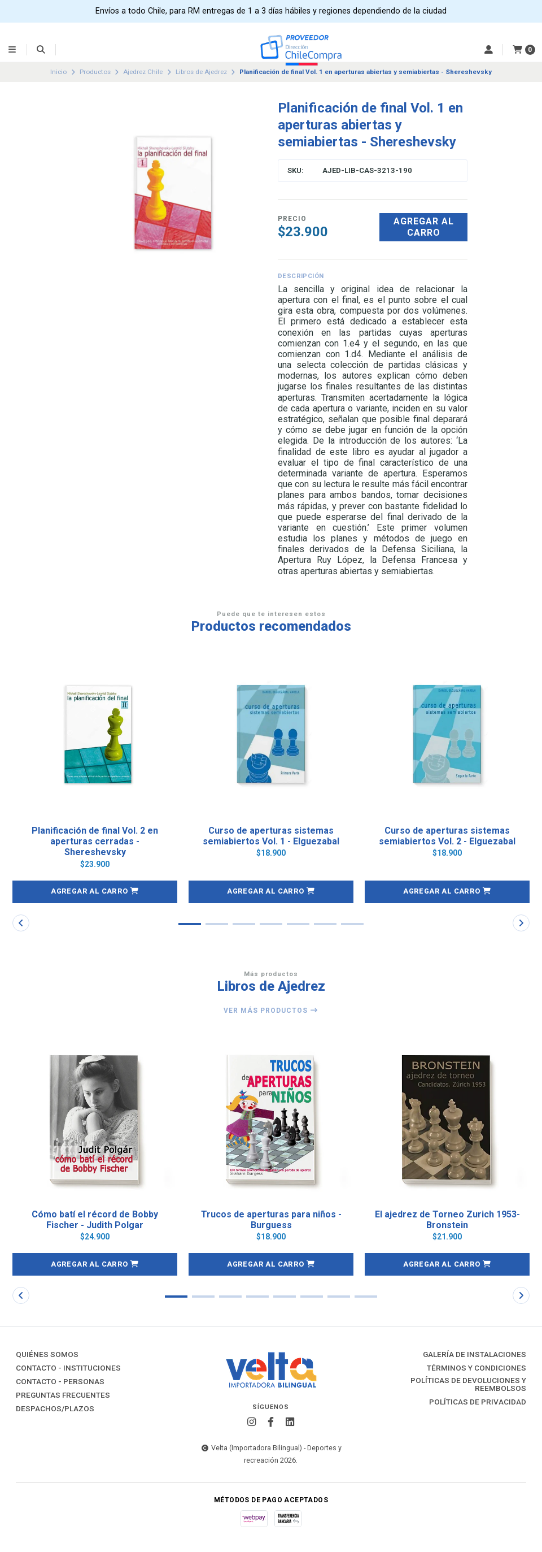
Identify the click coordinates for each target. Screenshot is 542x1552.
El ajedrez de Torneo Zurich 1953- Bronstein (447, 1219)
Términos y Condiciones (476, 1368)
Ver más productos (271, 1010)
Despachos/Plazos (55, 1409)
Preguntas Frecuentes (63, 1395)
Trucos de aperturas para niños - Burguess (271, 1219)
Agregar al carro (424, 226)
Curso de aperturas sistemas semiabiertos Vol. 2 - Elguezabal (447, 836)
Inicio (58, 72)
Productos (95, 72)
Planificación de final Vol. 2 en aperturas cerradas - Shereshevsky (95, 841)
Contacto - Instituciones (68, 1368)
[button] (94, 892)
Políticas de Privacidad (477, 1402)
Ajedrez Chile (143, 72)
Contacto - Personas (60, 1382)
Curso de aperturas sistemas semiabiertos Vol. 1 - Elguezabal (271, 836)
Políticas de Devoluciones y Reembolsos (468, 1384)
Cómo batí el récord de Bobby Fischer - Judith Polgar (95, 1219)
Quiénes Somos (47, 1355)
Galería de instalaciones (474, 1355)
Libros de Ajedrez (201, 72)
